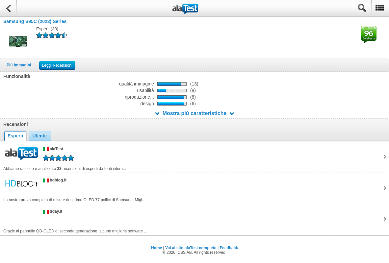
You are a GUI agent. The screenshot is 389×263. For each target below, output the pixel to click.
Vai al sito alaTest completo (191, 248)
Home (156, 248)
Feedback (229, 248)
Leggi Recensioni (57, 65)
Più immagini (19, 65)
